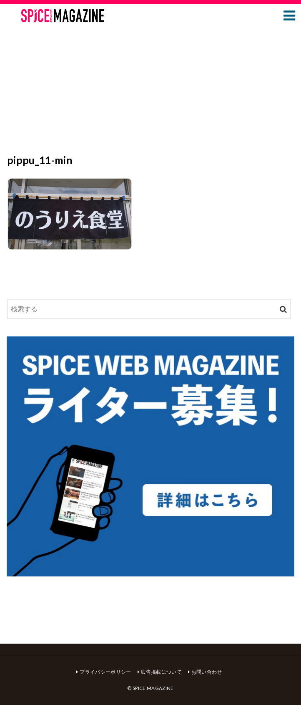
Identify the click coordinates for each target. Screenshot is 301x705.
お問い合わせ (206, 672)
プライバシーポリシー (105, 672)
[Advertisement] (150, 91)
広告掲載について (161, 672)
